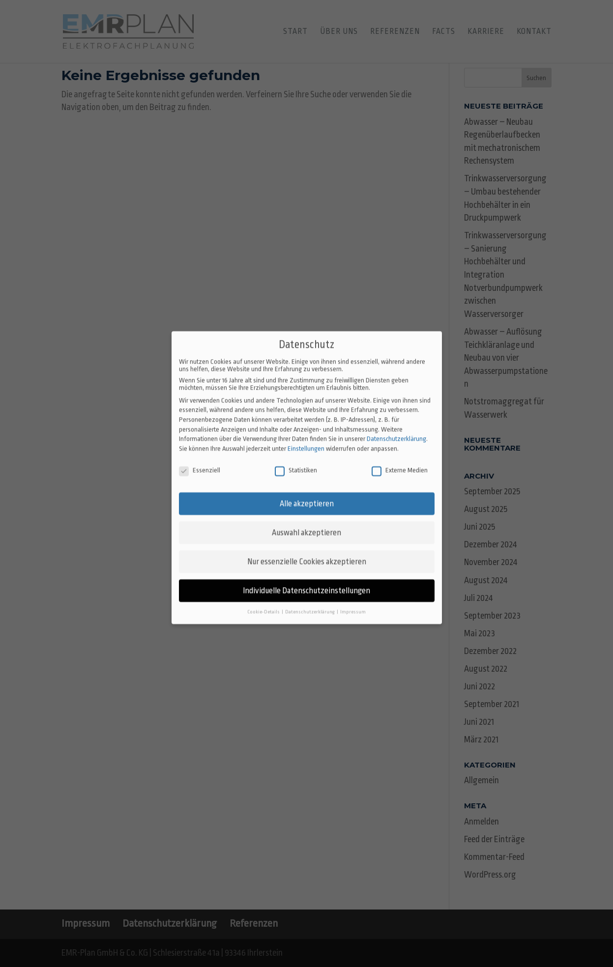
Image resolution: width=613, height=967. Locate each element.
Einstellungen (306, 420)
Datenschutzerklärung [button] (310, 584)
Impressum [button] (353, 584)
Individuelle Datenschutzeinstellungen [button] (306, 563)
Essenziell (199, 442)
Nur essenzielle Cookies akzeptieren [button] (306, 534)
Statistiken (296, 442)
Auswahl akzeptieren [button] (306, 505)
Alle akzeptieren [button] (307, 476)
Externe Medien (400, 442)
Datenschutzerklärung (396, 411)
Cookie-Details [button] (264, 584)
